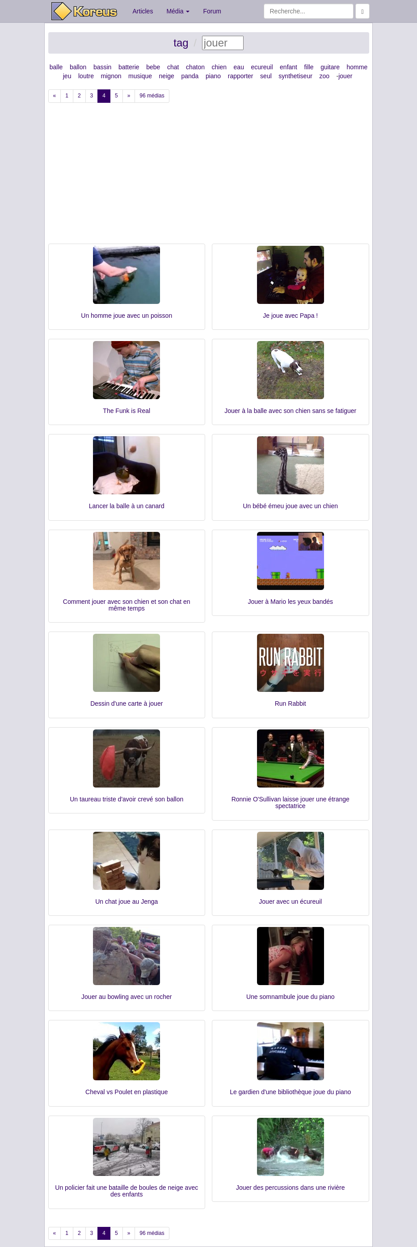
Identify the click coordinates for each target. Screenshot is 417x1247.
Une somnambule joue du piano (290, 996)
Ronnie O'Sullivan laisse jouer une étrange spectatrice (291, 802)
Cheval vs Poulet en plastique (126, 1091)
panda (189, 76)
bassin (102, 67)
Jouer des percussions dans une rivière (290, 1187)
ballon (78, 67)
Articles (143, 11)
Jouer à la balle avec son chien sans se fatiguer (290, 410)
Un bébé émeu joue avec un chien (290, 506)
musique (140, 76)
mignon (111, 76)
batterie (128, 67)
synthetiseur (295, 76)
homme (357, 67)
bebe (153, 67)
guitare (330, 67)
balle (56, 67)
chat (173, 67)
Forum (212, 11)
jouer (345, 76)
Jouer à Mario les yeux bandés (290, 601)
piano (213, 76)
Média (178, 11)
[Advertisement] (208, 176)
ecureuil (262, 67)
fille (309, 67)
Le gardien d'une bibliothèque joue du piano (290, 1091)
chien (219, 67)
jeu (67, 76)
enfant (288, 67)
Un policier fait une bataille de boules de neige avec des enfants (126, 1191)
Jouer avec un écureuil (290, 901)
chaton (195, 67)
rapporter (240, 76)
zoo (324, 76)
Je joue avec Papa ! (290, 315)
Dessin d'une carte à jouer (126, 703)
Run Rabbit (290, 703)
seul (266, 76)
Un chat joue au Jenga (126, 901)
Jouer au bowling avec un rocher (126, 996)
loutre (86, 76)
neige (166, 76)
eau (239, 67)
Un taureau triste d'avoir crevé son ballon (126, 799)
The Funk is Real (126, 410)
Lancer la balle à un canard (126, 506)
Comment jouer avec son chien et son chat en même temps (126, 605)
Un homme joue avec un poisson (126, 315)
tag (180, 43)
